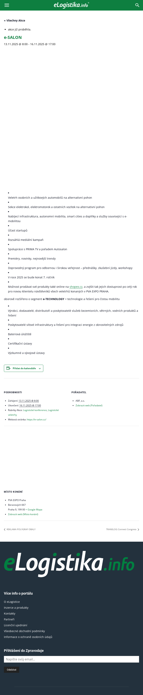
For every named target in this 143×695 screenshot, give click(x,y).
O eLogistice (12, 504)
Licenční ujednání (15, 527)
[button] (6, 5)
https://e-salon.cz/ (36, 321)
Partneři (9, 521)
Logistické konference (35, 312)
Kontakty (9, 515)
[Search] (137, 5)
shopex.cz (76, 188)
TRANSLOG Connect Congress (121, 431)
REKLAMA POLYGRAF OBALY (20, 431)
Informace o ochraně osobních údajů (28, 539)
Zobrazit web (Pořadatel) (89, 307)
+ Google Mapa (34, 411)
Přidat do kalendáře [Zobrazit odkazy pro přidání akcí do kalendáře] (24, 270)
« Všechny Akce (14, 20)
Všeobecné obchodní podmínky (24, 533)
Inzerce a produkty (16, 509)
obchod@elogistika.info (82, 649)
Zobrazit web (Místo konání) (23, 416)
